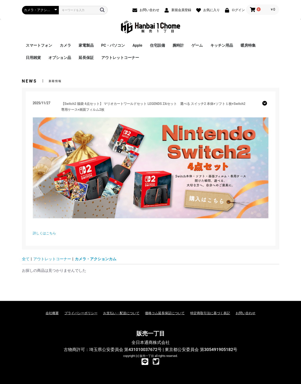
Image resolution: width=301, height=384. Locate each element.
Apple (137, 45)
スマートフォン (39, 45)
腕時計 (178, 45)
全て (26, 259)
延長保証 (86, 57)
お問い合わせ (245, 313)
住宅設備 (157, 45)
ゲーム (197, 45)
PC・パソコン (113, 45)
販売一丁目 (150, 333)
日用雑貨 (33, 57)
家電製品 (86, 45)
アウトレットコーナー (120, 57)
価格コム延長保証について (165, 313)
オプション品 (59, 57)
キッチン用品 (221, 45)
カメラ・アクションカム (95, 259)
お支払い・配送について (121, 313)
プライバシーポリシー (81, 313)
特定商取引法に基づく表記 (210, 313)
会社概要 (52, 313)
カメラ (65, 45)
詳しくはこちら (44, 233)
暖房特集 (248, 45)
